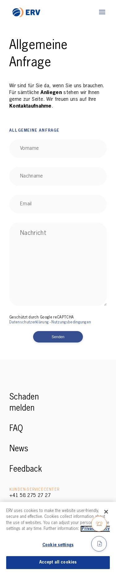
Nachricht (33, 233)
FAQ (16, 429)
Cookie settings (58, 545)
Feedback (25, 469)
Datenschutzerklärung (29, 322)
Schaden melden (24, 402)
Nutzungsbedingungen (71, 322)
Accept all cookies (58, 562)
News (18, 449)
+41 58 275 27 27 (30, 495)
